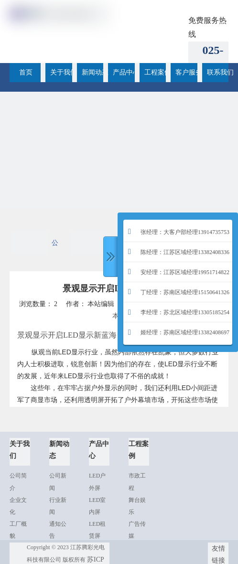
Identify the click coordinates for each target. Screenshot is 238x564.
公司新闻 (55, 247)
